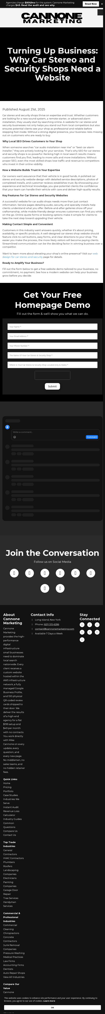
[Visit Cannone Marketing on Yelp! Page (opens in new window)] (97, 632)
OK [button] (96, 1005)
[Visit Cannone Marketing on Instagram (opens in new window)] (82, 632)
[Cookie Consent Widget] (52, 1006)
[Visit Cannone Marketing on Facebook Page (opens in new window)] (82, 624)
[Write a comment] (55, 465)
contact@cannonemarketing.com (54, 629)
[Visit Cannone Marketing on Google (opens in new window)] (89, 632)
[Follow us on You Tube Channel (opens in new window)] (75, 588)
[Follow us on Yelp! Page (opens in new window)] (44, 604)
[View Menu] (100, 12)
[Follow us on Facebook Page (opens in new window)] (14, 588)
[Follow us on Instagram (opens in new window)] (60, 588)
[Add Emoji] (14, 469)
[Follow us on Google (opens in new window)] (90, 588)
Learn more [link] (62, 1007)
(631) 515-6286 (51, 624)
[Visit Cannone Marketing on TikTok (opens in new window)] (89, 624)
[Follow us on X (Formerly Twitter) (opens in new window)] (29, 588)
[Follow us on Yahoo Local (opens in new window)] (60, 604)
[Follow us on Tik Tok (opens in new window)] (44, 588)
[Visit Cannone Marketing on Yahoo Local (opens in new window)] (82, 639)
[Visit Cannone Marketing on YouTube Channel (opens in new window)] (97, 624)
